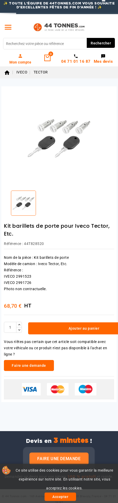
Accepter (60, 497)
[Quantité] (10, 327)
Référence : (13, 244)
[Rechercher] (59, 43)
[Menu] (8, 27)
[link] (20, 58)
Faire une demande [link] (29, 365)
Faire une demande (58, 458)
